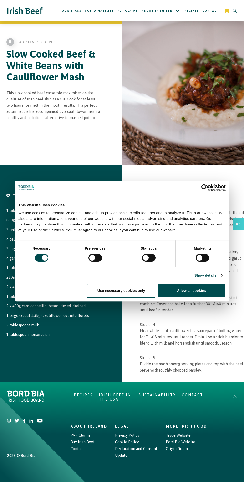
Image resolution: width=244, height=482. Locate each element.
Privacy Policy (127, 435)
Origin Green (177, 448)
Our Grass (71, 10)
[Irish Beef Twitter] (17, 421)
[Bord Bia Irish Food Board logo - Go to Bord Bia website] (26, 400)
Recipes (191, 10)
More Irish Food (186, 426)
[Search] (235, 11)
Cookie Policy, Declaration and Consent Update (136, 448)
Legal (122, 426)
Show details (205, 275)
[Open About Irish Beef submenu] (177, 11)
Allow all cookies (191, 290)
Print (12, 195)
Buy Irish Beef (83, 442)
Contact (210, 10)
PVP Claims (127, 10)
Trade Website (178, 435)
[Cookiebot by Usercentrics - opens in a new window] (205, 187)
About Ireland (89, 426)
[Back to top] (235, 397)
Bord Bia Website (180, 442)
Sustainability (99, 10)
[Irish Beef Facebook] (24, 421)
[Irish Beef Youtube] (39, 421)
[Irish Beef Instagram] (9, 421)
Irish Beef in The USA (115, 397)
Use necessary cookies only (121, 290)
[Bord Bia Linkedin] (31, 421)
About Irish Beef (158, 10)
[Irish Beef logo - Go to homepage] (25, 11)
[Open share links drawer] (238, 224)
